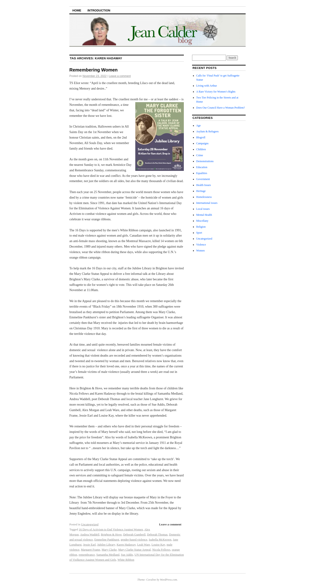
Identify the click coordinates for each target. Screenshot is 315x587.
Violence (201, 244)
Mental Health (204, 214)
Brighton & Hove (111, 534)
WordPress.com (168, 579)
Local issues (203, 208)
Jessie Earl (89, 544)
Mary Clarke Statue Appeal (134, 549)
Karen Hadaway (126, 544)
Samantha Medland (107, 554)
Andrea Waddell (89, 534)
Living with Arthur (207, 85)
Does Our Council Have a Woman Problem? (220, 107)
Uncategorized (89, 524)
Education (201, 167)
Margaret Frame (90, 549)
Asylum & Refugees (207, 131)
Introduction (98, 10)
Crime (199, 155)
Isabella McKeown (160, 539)
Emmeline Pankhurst (106, 539)
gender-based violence (134, 539)
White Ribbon (125, 559)
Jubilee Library (106, 544)
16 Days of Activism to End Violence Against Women (111, 529)
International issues (206, 203)
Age (198, 125)
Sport (199, 232)
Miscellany (202, 220)
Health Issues (203, 185)
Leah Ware (143, 544)
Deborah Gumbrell (134, 534)
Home (76, 10)
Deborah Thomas (157, 534)
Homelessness (204, 197)
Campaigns (202, 143)
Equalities (201, 173)
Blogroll (200, 137)
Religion (201, 226)
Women (200, 250)
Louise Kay (158, 544)
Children (201, 149)
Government (203, 179)
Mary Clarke (109, 549)
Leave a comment (120, 76)
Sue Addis (127, 554)
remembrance (87, 554)
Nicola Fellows (161, 549)
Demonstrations (205, 161)
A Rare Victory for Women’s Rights (216, 91)
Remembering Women (93, 69)
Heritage (201, 191)
